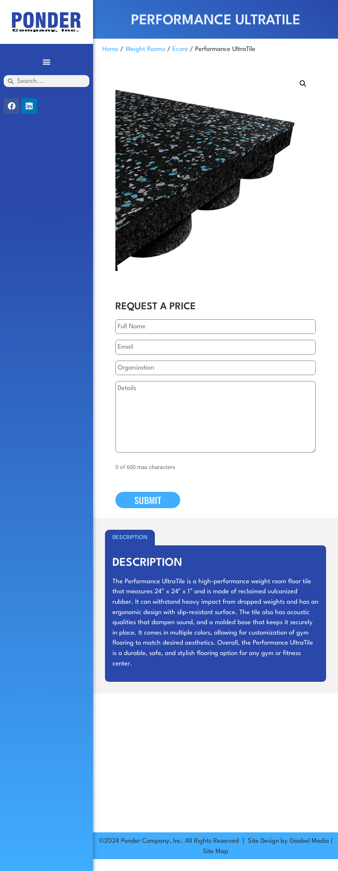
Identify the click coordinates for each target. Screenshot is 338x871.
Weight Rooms (145, 49)
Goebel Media (309, 841)
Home (110, 49)
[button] (47, 61)
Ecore (180, 49)
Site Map (215, 851)
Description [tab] (129, 538)
